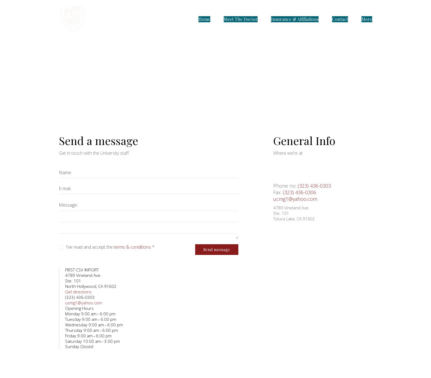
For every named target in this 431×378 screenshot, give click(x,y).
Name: (65, 172)
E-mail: (65, 188)
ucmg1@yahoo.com (295, 199)
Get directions (78, 291)
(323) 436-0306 (299, 192)
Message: (68, 205)
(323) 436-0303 (314, 185)
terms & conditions (132, 247)
